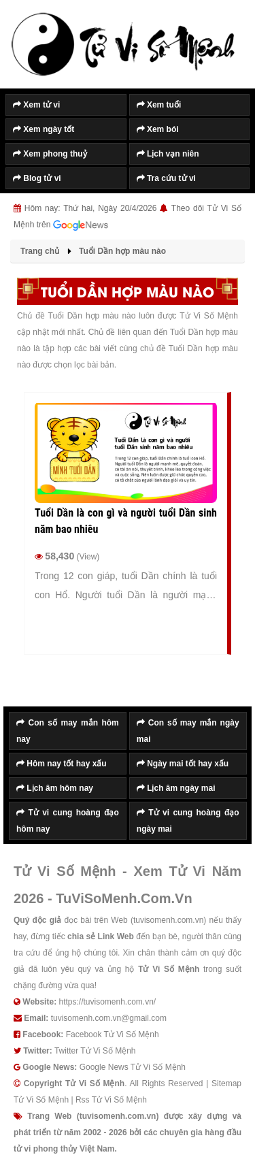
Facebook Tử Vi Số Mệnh (112, 1034)
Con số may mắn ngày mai (188, 731)
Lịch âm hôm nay (54, 788)
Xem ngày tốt (43, 129)
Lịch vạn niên (168, 154)
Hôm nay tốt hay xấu (61, 763)
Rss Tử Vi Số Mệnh (111, 1100)
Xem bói (158, 129)
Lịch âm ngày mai (176, 788)
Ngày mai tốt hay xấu (182, 763)
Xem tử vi (36, 105)
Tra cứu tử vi (166, 178)
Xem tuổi (159, 105)
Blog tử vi (37, 178)
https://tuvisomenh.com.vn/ (107, 1002)
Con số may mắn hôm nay (67, 731)
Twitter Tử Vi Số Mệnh (95, 1051)
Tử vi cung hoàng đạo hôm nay (67, 821)
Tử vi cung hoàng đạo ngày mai (188, 821)
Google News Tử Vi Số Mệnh (133, 1067)
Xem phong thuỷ (50, 154)
